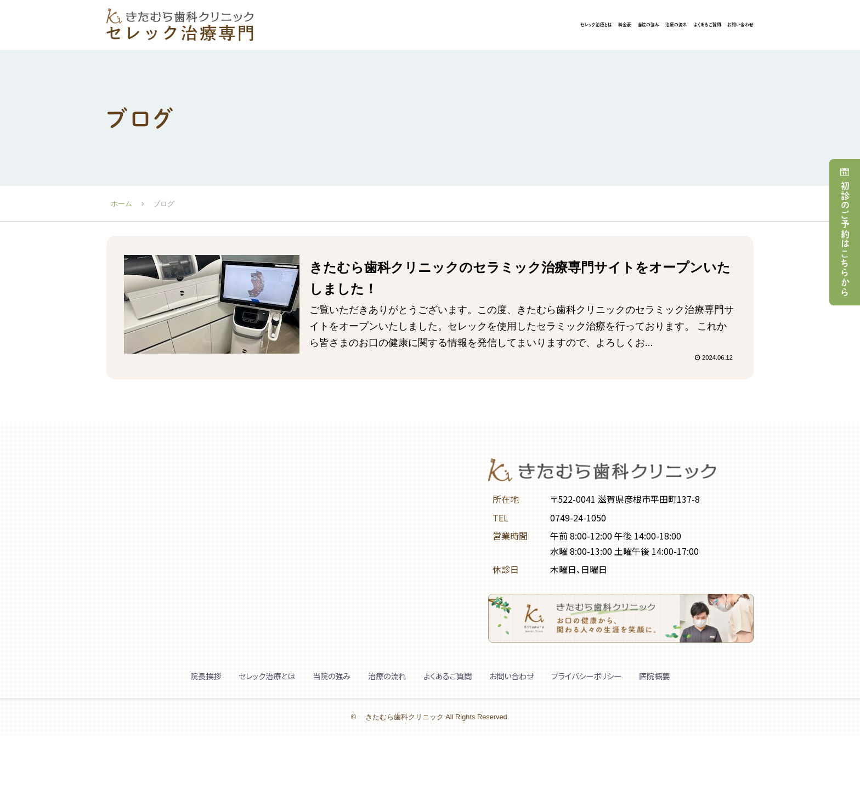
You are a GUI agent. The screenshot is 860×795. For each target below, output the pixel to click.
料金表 (462, 26)
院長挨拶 (205, 678)
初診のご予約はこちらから (845, 239)
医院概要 (654, 678)
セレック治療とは (398, 26)
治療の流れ (579, 26)
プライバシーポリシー (586, 678)
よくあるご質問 (649, 26)
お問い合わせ (724, 26)
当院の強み (516, 26)
